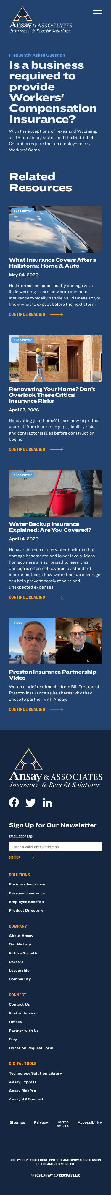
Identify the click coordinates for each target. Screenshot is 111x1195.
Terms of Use (63, 1123)
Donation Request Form (31, 1048)
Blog (13, 1039)
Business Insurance (27, 884)
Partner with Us (24, 1030)
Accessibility (90, 1122)
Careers (16, 961)
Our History (20, 944)
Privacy (41, 1122)
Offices (15, 1022)
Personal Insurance (27, 893)
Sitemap (17, 1122)
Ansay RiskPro (22, 1090)
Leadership (19, 970)
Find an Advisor (23, 1013)
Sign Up (14, 857)
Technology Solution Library (35, 1073)
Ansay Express (22, 1082)
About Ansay (21, 935)
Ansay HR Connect (26, 1099)
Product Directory (26, 910)
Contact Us (19, 1004)
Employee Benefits (26, 901)
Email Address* (21, 836)
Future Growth (23, 953)
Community (20, 979)
